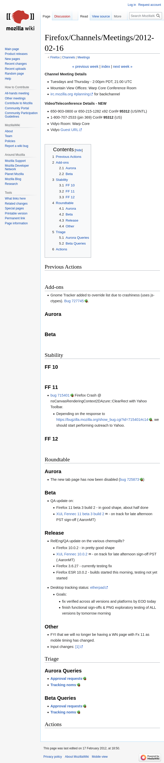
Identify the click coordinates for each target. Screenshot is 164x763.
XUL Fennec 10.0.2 (71, 554)
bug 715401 (60, 395)
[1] (77, 647)
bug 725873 (129, 479)
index (105, 66)
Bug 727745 (74, 301)
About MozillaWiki (77, 756)
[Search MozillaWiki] (145, 15)
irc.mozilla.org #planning (70, 94)
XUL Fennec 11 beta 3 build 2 (80, 514)
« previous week (85, 66)
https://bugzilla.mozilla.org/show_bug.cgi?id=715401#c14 (102, 420)
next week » (122, 66)
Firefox (55, 57)
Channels (68, 57)
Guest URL (69, 130)
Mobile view (100, 756)
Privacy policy (52, 756)
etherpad (97, 587)
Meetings (83, 57)
